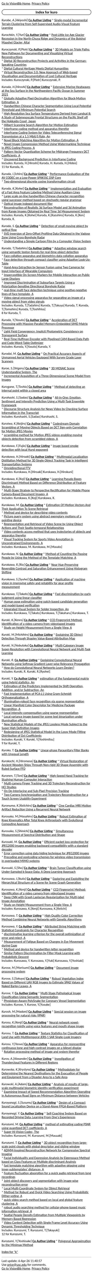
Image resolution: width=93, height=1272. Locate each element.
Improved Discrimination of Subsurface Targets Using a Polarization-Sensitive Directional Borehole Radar (38, 284)
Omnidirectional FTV (17, 468)
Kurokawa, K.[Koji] (13, 479)
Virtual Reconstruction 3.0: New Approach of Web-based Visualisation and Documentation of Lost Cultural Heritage (39, 74)
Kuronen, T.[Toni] (12, 776)
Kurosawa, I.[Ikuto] (14, 879)
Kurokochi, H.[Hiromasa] (17, 761)
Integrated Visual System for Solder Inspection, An (36, 609)
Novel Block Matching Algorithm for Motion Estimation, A (41, 140)
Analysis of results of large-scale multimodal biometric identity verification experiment (45, 1086)
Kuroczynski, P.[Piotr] (15, 49)
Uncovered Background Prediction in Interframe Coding (40, 159)
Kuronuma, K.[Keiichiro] (17, 805)
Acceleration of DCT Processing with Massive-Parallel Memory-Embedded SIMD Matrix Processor (45, 323)
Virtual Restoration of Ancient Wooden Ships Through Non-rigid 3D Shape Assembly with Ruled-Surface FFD (45, 765)
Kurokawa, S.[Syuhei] (15, 579)
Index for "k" (10, 1252)
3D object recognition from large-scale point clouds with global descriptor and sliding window (44, 1144)
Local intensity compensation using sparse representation (41, 713)
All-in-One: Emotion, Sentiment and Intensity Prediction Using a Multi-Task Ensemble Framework (43, 401)
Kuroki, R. (8, 660)
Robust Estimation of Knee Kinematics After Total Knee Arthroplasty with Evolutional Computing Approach (44, 820)
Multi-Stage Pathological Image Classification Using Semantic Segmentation (41, 995)
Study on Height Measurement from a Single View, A (38, 627)
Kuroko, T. (8, 750)
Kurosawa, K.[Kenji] (14, 889)
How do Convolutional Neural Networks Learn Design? (39, 668)
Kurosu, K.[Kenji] (12, 1022)
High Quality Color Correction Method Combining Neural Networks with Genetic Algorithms (42, 917)
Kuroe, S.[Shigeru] (13, 368)
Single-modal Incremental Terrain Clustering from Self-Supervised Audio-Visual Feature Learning (45, 24)
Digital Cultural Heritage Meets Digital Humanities (36, 68)
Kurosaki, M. (10, 842)
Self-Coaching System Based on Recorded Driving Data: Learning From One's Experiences (44, 1115)
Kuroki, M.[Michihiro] (15, 635)
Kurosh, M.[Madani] (15, 1011)
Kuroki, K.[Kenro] (12, 620)
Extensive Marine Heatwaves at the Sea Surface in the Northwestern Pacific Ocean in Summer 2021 (46, 90)
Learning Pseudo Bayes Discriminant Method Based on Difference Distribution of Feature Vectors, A (44, 482)
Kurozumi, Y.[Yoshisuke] (17, 1241)
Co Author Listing (39, 20)
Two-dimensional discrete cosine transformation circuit (39, 181)
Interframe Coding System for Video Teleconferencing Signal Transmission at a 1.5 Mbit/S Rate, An (41, 134)
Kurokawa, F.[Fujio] (14, 446)
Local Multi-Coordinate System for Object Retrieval (37, 1188)
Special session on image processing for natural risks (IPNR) (44, 1013)
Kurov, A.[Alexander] (15, 1059)
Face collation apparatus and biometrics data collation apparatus (46, 256)
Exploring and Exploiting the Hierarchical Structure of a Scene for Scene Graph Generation (45, 880)
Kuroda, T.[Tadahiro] (15, 248)
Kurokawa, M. (11, 505)
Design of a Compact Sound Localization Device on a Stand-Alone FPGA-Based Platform (44, 1104)
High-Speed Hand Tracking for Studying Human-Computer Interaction (45, 777)
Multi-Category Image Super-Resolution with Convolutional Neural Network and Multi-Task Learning (46, 649)
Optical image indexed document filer (28, 204)
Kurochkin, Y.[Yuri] (13, 35)
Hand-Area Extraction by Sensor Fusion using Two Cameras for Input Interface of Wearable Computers (43, 269)
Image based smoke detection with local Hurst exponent (40, 448)
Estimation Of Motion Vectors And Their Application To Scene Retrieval (46, 507)
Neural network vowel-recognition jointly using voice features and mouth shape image (43, 1024)
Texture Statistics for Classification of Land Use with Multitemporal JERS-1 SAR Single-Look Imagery (45, 1035)
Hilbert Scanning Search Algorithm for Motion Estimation (41, 125)
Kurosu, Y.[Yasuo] (13, 1044)
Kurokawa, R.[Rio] (13, 565)
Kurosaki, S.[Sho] (12, 868)
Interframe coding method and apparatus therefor (36, 129)
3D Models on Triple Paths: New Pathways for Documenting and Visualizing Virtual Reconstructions (46, 53)
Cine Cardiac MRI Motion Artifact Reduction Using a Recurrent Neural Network (46, 807)
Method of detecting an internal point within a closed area (43, 388)
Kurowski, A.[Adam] (14, 1084)
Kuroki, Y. (7, 678)
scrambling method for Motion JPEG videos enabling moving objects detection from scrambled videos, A (42, 437)
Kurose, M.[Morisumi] (16, 968)
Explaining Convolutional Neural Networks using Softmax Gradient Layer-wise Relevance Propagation (46, 662)
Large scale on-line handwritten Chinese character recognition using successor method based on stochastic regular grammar (43, 198)
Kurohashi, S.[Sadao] (15, 397)
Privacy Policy (40, 3)
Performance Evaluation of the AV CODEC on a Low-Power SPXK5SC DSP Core (45, 176)
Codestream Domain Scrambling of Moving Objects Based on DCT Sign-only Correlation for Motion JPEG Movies (44, 427)
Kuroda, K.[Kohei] (13, 188)
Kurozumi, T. (9, 1143)
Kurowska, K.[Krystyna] (16, 1069)
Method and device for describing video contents (36, 512)
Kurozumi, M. (10, 1124)
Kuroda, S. (8, 226)
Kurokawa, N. (10, 554)
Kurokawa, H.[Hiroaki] (16, 457)
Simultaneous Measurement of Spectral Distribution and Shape (37, 833)
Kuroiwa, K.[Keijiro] (14, 423)
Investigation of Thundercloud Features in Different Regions (38, 1060)
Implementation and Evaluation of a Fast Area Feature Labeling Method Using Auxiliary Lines (46, 190)
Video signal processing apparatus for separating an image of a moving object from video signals (43, 299)
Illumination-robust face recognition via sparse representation (44, 701)
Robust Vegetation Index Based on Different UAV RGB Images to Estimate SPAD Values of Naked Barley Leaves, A (43, 982)
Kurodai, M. (9, 354)
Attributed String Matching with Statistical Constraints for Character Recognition (44, 928)
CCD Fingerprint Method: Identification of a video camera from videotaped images (42, 622)
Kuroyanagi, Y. (11, 1113)
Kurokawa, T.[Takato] (15, 594)
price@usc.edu (17, 1265)
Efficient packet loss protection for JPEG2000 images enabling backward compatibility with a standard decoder (45, 845)
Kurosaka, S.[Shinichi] (15, 831)
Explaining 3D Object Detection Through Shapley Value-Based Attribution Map (42, 636)
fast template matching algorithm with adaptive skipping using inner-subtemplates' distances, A (43, 1167)
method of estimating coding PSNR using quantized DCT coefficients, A (46, 1126)
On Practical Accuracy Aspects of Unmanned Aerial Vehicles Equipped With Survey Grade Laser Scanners (43, 357)
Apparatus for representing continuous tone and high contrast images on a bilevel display (43, 1046)
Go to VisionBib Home (16, 3)
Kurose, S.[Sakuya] (13, 978)
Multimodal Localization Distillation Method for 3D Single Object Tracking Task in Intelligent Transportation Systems (45, 460)
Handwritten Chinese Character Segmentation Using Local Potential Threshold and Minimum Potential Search (46, 108)
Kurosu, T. (8, 1033)
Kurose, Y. (8, 993)
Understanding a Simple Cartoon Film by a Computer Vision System (47, 241)
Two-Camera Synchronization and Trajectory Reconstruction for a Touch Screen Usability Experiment (45, 796)
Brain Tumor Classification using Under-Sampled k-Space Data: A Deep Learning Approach (46, 870)
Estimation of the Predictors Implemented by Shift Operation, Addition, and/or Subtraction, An (42, 688)
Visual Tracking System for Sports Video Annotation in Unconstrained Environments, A (37, 541)
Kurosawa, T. (10, 915)
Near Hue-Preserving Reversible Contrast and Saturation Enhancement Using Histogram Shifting (44, 568)
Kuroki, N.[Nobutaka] (15, 645)
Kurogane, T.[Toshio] (15, 387)
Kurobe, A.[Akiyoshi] (15, 20)
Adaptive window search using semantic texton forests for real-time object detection (44, 250)
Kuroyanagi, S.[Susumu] (17, 1102)
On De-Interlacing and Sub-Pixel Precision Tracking (36, 791)
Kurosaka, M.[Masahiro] (17, 816)
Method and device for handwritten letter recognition (39, 949)
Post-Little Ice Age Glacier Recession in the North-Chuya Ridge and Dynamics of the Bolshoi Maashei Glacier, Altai (44, 38)
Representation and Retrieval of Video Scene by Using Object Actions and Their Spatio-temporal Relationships (42, 526)
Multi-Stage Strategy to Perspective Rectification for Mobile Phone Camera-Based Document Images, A (46, 492)
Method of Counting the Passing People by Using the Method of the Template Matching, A (44, 556)
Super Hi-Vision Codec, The (21, 1132)
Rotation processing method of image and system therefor (42, 1052)
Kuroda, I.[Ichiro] (12, 174)
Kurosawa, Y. (10, 926)
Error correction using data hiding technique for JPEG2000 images (46, 853)
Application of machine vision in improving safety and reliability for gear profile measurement (43, 583)
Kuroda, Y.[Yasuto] (13, 320)
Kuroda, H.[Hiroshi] (14, 87)
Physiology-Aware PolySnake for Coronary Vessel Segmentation (45, 1001)
